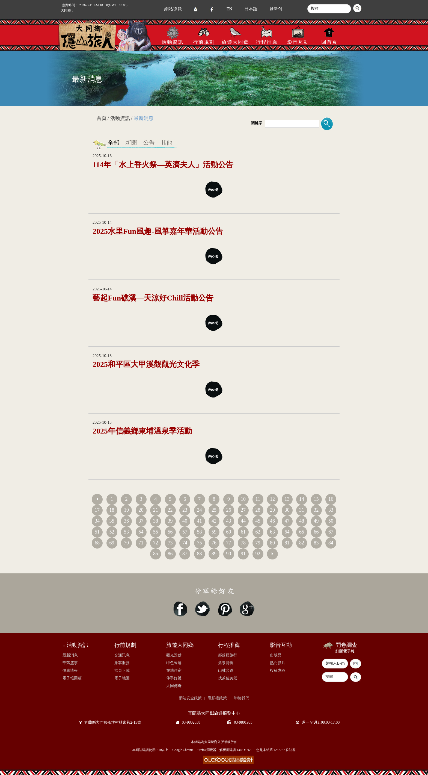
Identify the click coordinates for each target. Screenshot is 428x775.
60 (228, 532)
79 (257, 543)
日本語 (250, 9)
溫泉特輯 (225, 663)
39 (170, 521)
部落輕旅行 (227, 655)
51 (97, 532)
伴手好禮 (174, 678)
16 (330, 499)
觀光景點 (174, 655)
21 (155, 510)
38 (155, 521)
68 (97, 543)
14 (301, 499)
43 (228, 521)
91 (243, 553)
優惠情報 (70, 670)
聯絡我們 (241, 698)
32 (316, 510)
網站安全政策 (190, 698)
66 (316, 532)
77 (228, 543)
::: (59, 5)
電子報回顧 (72, 678)
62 (257, 532)
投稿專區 (277, 670)
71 (141, 543)
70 (126, 543)
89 (214, 553)
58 (199, 532)
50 (330, 521)
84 (330, 543)
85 (155, 553)
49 (316, 521)
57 (184, 532)
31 (301, 510)
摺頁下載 (122, 670)
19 (126, 510)
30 (287, 510)
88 (199, 553)
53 (126, 532)
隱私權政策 (217, 698)
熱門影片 (277, 663)
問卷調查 (346, 645)
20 (141, 510)
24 (199, 510)
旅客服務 (122, 663)
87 (184, 553)
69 (111, 543)
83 (316, 543)
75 (199, 543)
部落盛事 (70, 663)
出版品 (275, 655)
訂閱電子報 (345, 651)
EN (229, 9)
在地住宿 (174, 670)
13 (287, 499)
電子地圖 (122, 678)
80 (272, 543)
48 (301, 521)
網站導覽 (173, 9)
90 (228, 553)
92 (257, 553)
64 (287, 532)
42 (214, 521)
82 (301, 543)
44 (243, 521)
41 (199, 521)
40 (184, 521)
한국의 (275, 9)
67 (330, 532)
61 (243, 532)
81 (287, 543)
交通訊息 (122, 655)
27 (243, 510)
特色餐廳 (174, 663)
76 (214, 543)
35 (111, 521)
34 (97, 521)
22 (170, 510)
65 (301, 532)
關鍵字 (256, 123)
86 (170, 553)
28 (257, 510)
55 (155, 532)
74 (184, 543)
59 (214, 532)
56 (170, 532)
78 (243, 543)
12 (272, 499)
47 (287, 521)
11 (257, 499)
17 (97, 510)
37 (141, 521)
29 (272, 510)
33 (330, 510)
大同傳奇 (174, 686)
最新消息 (70, 655)
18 (111, 510)
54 (141, 532)
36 (126, 521)
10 (243, 499)
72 (155, 543)
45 (257, 521)
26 (228, 510)
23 (184, 510)
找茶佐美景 (227, 678)
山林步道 (225, 670)
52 (111, 532)
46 (272, 521)
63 (272, 532)
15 (316, 499)
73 (170, 543)
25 (214, 510)
